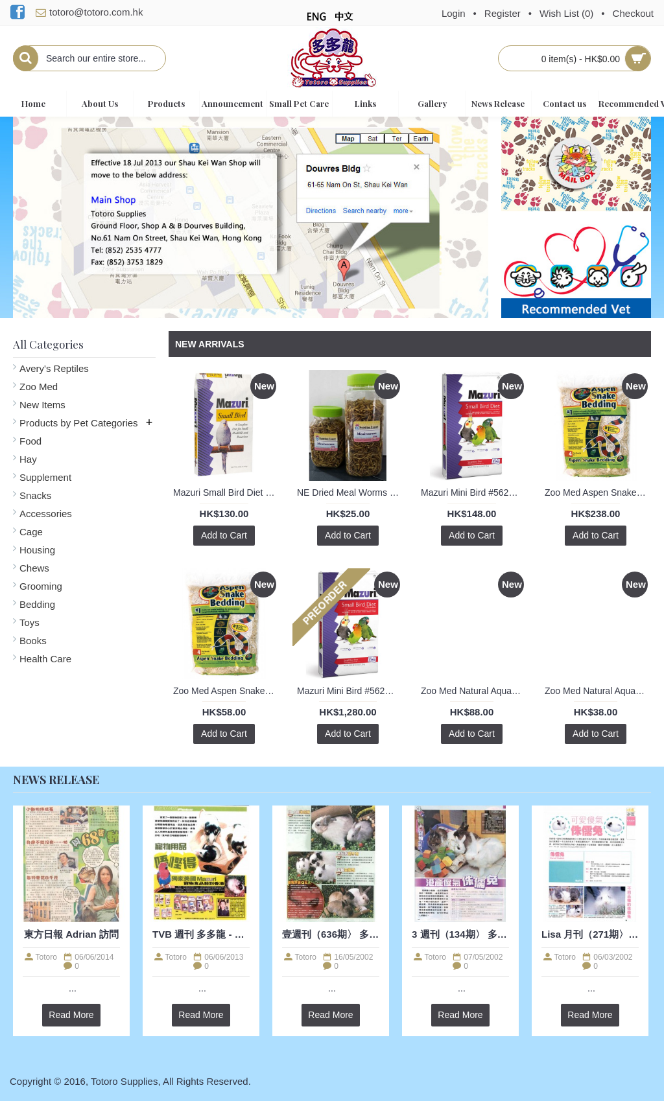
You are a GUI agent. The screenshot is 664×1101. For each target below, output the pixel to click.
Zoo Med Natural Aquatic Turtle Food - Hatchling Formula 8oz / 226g (474, 691)
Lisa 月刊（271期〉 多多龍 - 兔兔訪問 (590, 934)
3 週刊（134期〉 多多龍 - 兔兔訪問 (460, 934)
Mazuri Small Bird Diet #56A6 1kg (226, 492)
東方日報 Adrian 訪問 (71, 934)
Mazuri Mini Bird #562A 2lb (474, 492)
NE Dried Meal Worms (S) (349, 492)
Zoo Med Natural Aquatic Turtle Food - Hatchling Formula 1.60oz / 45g (598, 691)
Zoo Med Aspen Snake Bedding (598, 492)
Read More (71, 1015)
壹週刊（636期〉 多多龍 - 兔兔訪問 (330, 934)
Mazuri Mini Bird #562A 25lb (350, 691)
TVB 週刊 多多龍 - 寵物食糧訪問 (201, 934)
